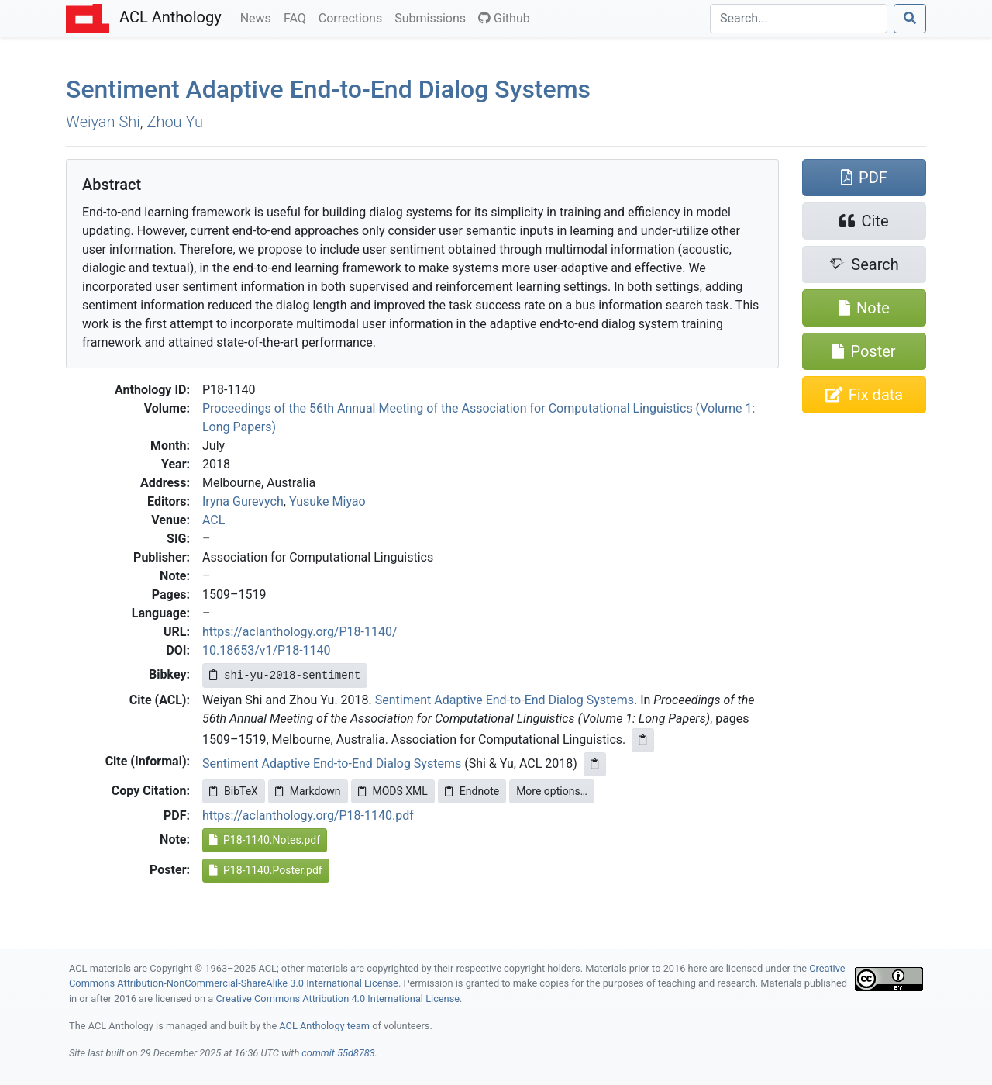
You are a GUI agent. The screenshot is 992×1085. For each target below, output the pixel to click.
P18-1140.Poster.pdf (265, 870)
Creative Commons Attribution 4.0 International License (337, 998)
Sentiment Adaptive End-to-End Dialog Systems (328, 89)
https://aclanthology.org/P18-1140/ (300, 631)
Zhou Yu (174, 121)
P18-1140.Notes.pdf (264, 840)
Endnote (472, 791)
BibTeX (233, 791)
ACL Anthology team (324, 1025)
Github (504, 18)
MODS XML (393, 791)
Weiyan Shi (103, 121)
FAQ (298, 17)
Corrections (353, 17)
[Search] (798, 18)
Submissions (433, 17)
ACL (213, 520)
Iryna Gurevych (243, 501)
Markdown (308, 791)
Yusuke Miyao (327, 501)
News (258, 17)
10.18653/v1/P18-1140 (266, 650)
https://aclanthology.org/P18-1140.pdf (308, 815)
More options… (551, 791)
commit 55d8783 (337, 1053)
